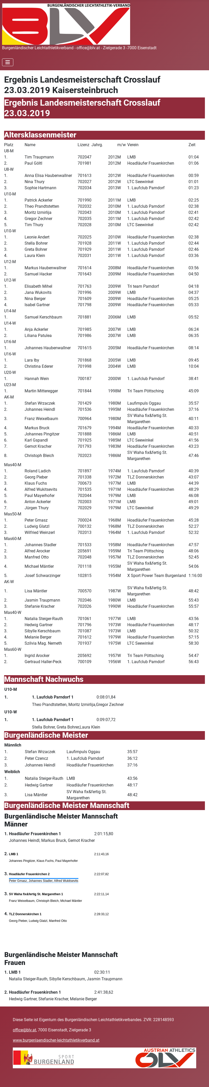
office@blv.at (24, 1030)
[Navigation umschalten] (7, 62)
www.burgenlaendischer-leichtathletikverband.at (56, 1040)
